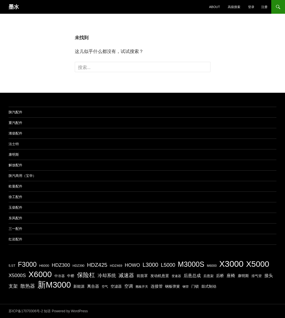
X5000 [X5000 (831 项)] (257, 264)
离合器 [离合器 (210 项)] (93, 286)
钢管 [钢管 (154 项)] (185, 286)
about (214, 7)
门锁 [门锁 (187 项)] (195, 286)
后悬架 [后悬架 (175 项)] (208, 276)
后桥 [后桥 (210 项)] (220, 275)
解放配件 (15, 165)
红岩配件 (15, 239)
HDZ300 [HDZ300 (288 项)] (61, 265)
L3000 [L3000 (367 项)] (150, 265)
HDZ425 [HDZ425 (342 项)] (97, 265)
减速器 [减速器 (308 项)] (126, 275)
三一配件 (15, 229)
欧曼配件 (15, 186)
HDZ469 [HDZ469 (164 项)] (116, 265)
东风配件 (15, 218)
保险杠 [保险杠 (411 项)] (86, 275)
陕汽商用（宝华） (22, 176)
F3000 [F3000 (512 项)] (27, 264)
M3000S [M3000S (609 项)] (191, 264)
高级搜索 (234, 7)
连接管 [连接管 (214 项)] (157, 286)
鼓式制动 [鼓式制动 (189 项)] (208, 286)
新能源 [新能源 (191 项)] (78, 286)
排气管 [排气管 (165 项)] (256, 276)
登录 (251, 7)
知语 (47, 311)
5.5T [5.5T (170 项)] (12, 266)
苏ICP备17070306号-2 (26, 311)
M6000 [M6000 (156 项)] (212, 265)
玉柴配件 (15, 208)
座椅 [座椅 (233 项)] (231, 275)
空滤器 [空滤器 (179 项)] (116, 287)
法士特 (14, 144)
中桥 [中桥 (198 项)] (70, 276)
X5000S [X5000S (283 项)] (17, 275)
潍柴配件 (15, 133)
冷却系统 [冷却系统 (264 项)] (107, 275)
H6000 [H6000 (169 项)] (44, 266)
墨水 (14, 7)
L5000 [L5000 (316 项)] (168, 265)
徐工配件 (15, 197)
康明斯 (14, 155)
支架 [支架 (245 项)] (13, 286)
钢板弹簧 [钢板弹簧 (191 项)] (172, 286)
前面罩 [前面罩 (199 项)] (142, 276)
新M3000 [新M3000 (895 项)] (54, 284)
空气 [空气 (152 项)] (105, 286)
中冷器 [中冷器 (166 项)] (59, 276)
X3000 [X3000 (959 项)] (231, 263)
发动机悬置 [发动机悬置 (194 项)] (159, 276)
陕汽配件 (15, 112)
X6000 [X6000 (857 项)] (40, 274)
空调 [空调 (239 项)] (128, 286)
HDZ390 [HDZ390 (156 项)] (78, 265)
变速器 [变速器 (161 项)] (176, 276)
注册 (264, 7)
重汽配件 (15, 123)
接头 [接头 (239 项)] (268, 275)
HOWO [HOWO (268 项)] (132, 265)
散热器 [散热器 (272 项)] (27, 286)
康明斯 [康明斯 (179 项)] (243, 276)
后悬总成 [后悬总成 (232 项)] (192, 275)
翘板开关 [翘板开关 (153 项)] (141, 286)
